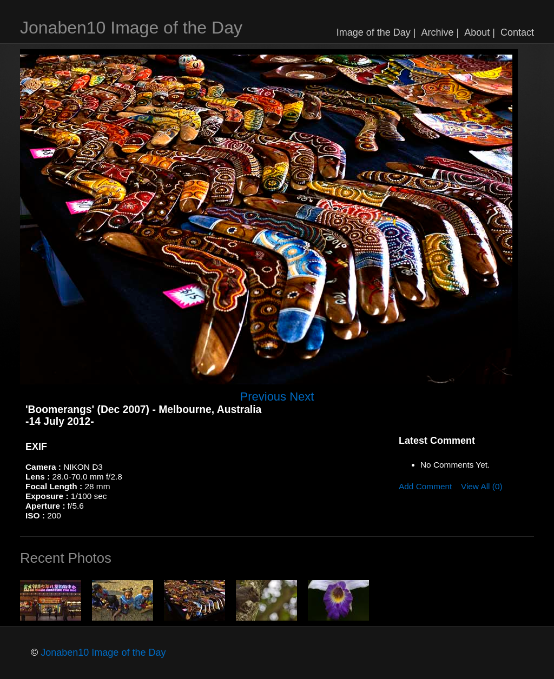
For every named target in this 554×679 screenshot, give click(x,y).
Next (301, 396)
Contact (517, 32)
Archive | (440, 32)
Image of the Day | (376, 32)
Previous (263, 396)
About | (479, 32)
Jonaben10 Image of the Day (131, 27)
